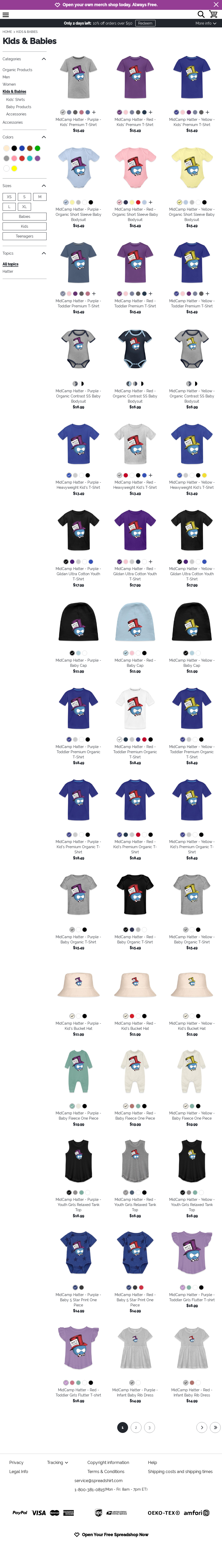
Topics (25, 253)
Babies (24, 216)
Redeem (145, 23)
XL (24, 207)
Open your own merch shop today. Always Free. (110, 4)
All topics (10, 264)
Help (152, 1462)
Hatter (8, 271)
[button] (78, 77)
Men (6, 77)
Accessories (16, 114)
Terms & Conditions (105, 1471)
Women (9, 84)
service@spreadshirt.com (99, 1480)
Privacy (16, 1462)
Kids (24, 226)
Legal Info (18, 1471)
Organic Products (17, 70)
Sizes (25, 185)
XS (9, 197)
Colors (25, 137)
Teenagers (24, 236)
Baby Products (18, 107)
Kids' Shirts (15, 100)
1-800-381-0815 (111, 1489)
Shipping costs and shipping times (180, 1471)
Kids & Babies (14, 92)
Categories (25, 59)
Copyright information (108, 1462)
